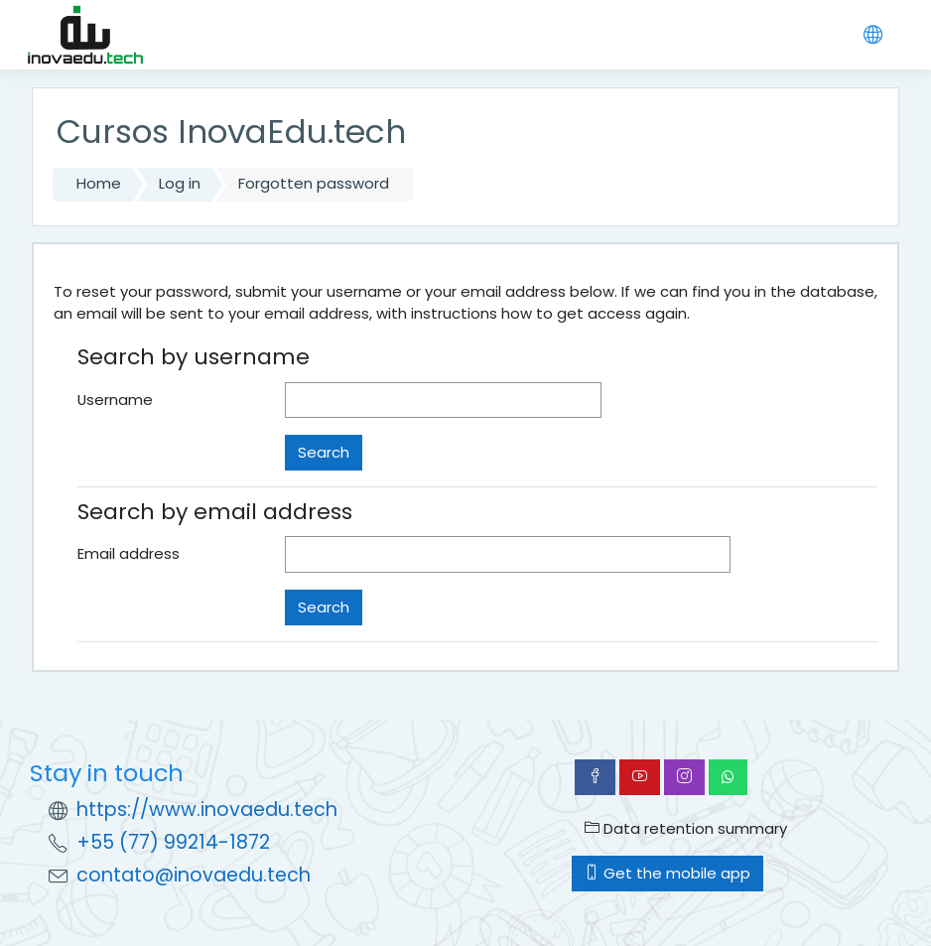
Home (98, 183)
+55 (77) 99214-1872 (173, 842)
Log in (179, 183)
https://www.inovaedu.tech (206, 809)
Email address (128, 553)
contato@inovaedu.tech (193, 875)
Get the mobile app (667, 873)
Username (115, 399)
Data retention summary (686, 828)
